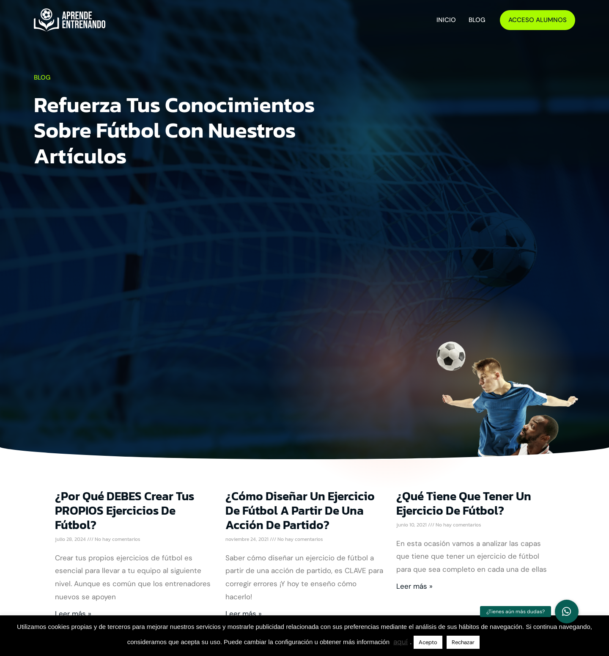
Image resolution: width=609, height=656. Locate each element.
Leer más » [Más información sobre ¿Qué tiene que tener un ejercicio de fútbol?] (414, 586)
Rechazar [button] (463, 642)
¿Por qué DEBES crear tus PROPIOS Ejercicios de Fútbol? (124, 510)
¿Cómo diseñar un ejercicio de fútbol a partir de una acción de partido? (300, 510)
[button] (567, 611)
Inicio (446, 20)
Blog (477, 20)
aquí (400, 641)
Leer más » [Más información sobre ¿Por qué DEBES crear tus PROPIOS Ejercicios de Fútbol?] (73, 613)
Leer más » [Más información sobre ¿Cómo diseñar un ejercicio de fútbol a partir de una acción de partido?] (243, 613)
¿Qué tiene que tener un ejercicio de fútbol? (463, 503)
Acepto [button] (428, 642)
